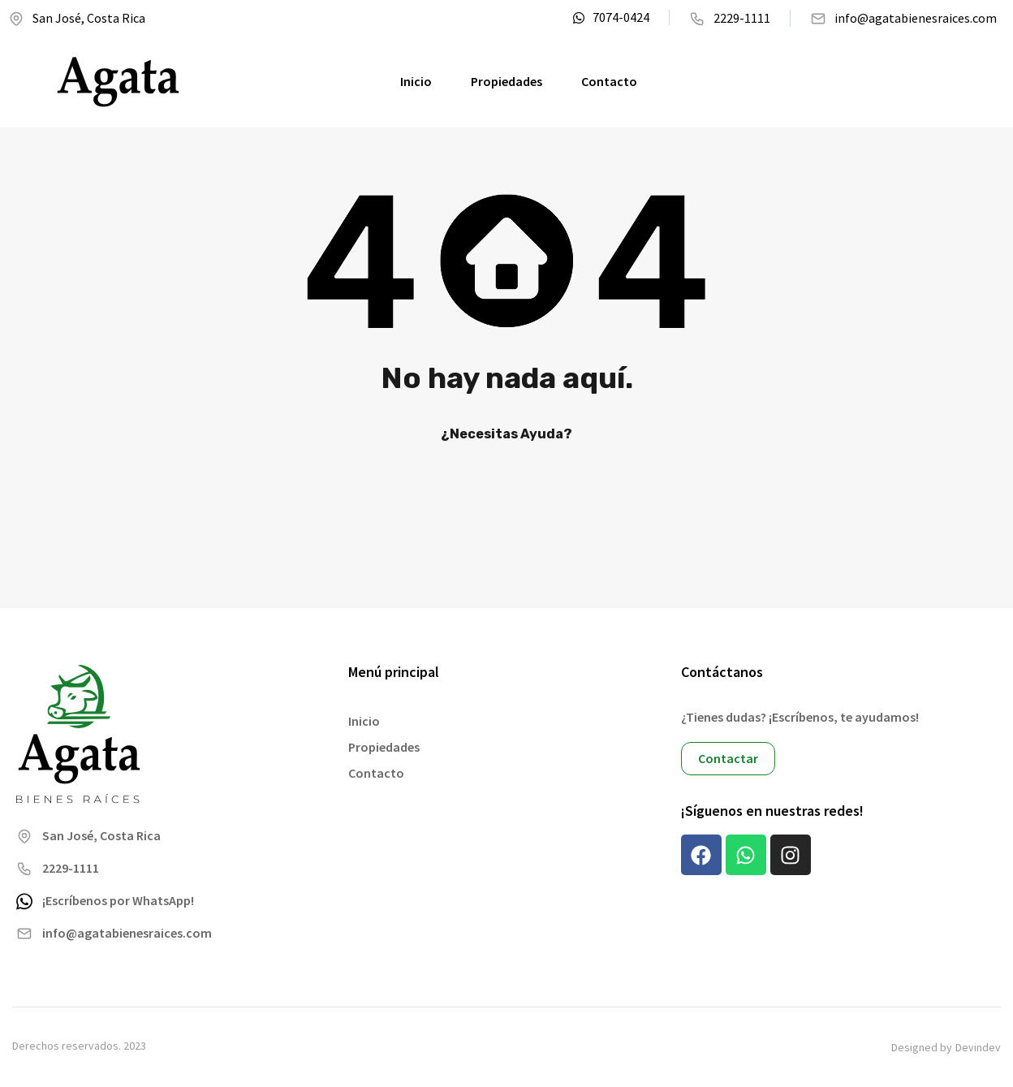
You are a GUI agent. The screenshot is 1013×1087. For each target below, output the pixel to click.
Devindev (978, 1048)
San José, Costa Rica (76, 18)
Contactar (728, 758)
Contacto (609, 81)
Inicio (416, 81)
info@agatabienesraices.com (903, 18)
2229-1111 (729, 18)
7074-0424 (611, 17)
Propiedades (506, 81)
